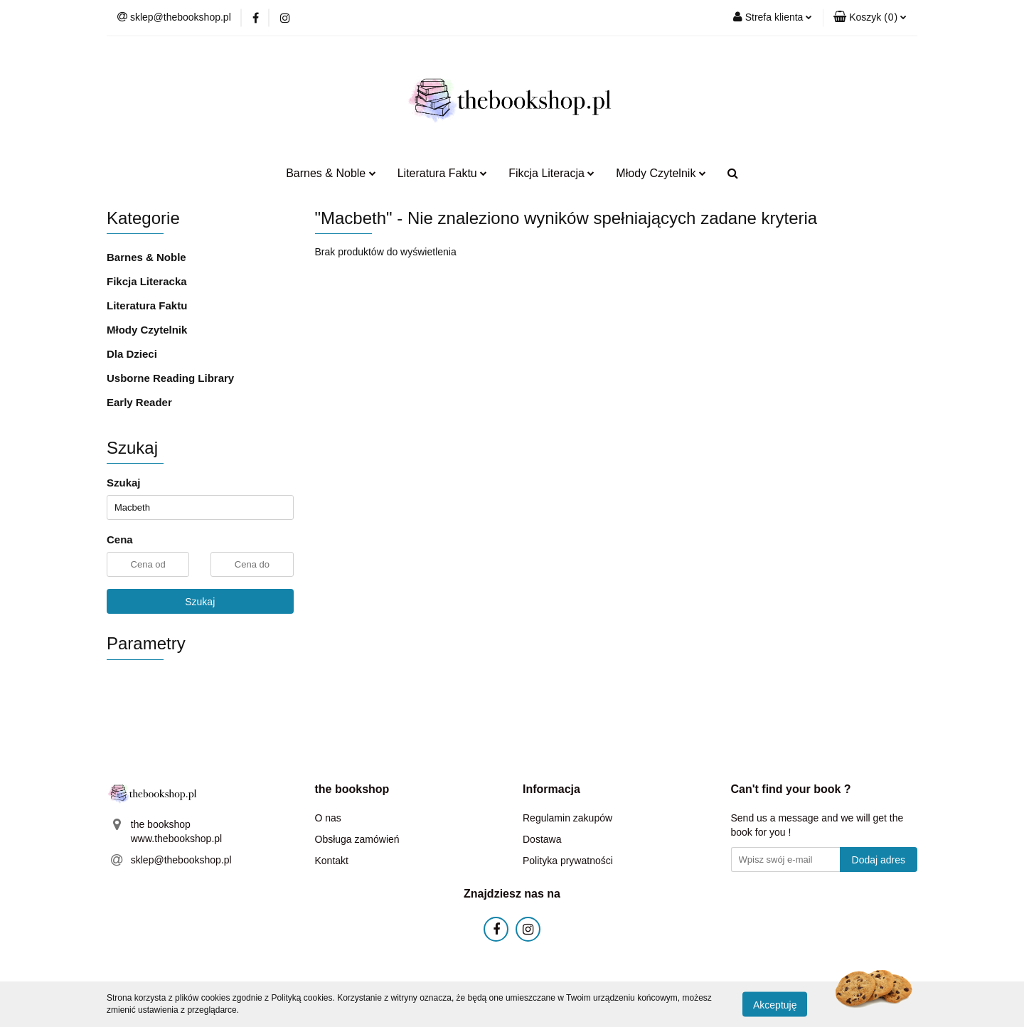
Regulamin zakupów (567, 818)
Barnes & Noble (331, 173)
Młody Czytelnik (660, 173)
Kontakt (331, 860)
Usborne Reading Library (170, 378)
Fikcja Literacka (147, 281)
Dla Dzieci (132, 354)
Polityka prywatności (568, 860)
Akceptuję (774, 1004)
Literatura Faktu (443, 173)
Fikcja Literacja (551, 173)
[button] (870, 18)
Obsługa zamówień (357, 839)
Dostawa (542, 839)
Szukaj (200, 601)
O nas (328, 818)
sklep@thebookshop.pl (181, 860)
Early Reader (139, 402)
